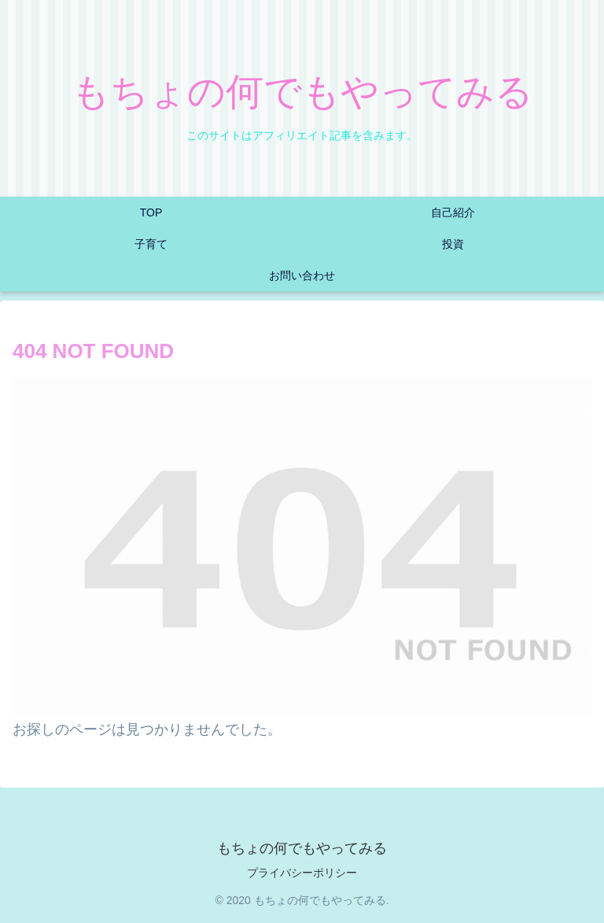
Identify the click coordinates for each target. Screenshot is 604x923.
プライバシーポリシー (302, 872)
